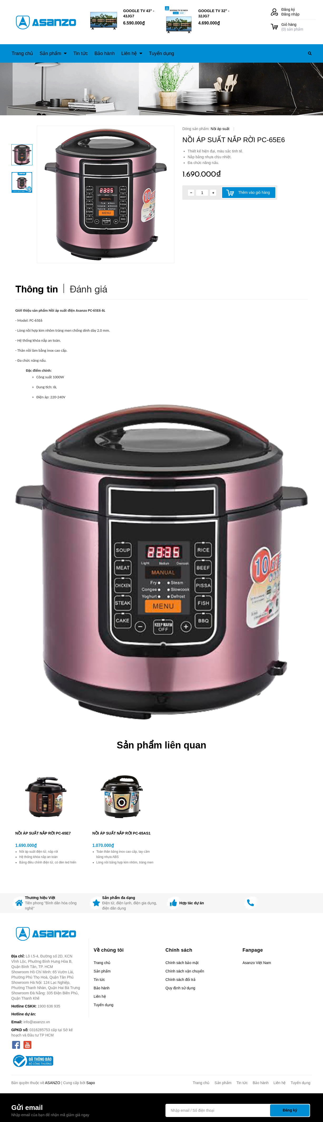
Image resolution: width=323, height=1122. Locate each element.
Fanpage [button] (253, 950)
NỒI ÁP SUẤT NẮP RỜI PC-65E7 (43, 833)
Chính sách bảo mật (182, 963)
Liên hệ (100, 996)
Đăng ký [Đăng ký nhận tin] (290, 1110)
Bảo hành (102, 988)
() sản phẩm (298, 26)
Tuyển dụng (104, 1005)
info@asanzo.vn (36, 1022)
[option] (105, 194)
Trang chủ (102, 963)
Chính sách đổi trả (180, 979)
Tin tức (99, 979)
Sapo (90, 1083)
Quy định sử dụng (180, 988)
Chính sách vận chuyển (184, 971)
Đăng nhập (290, 14)
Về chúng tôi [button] (109, 950)
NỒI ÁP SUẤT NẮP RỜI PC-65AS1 (121, 833)
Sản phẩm (102, 971)
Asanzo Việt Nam (257, 963)
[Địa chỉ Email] (237, 1110)
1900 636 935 (49, 1006)
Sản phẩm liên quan (161, 745)
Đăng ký (288, 9)
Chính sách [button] (178, 950)
